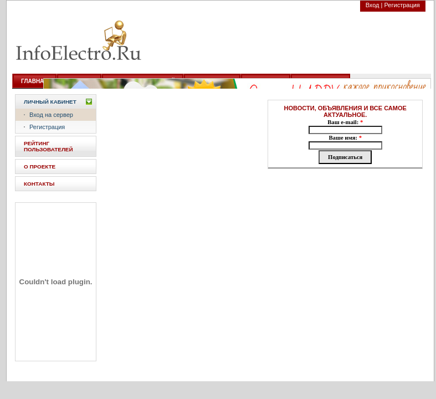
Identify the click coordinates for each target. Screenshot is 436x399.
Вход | (374, 5)
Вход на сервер (51, 114)
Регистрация (402, 5)
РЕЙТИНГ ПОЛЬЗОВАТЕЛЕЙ (48, 146)
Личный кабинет (50, 102)
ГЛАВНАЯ (34, 81)
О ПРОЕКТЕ (39, 166)
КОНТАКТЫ (39, 184)
